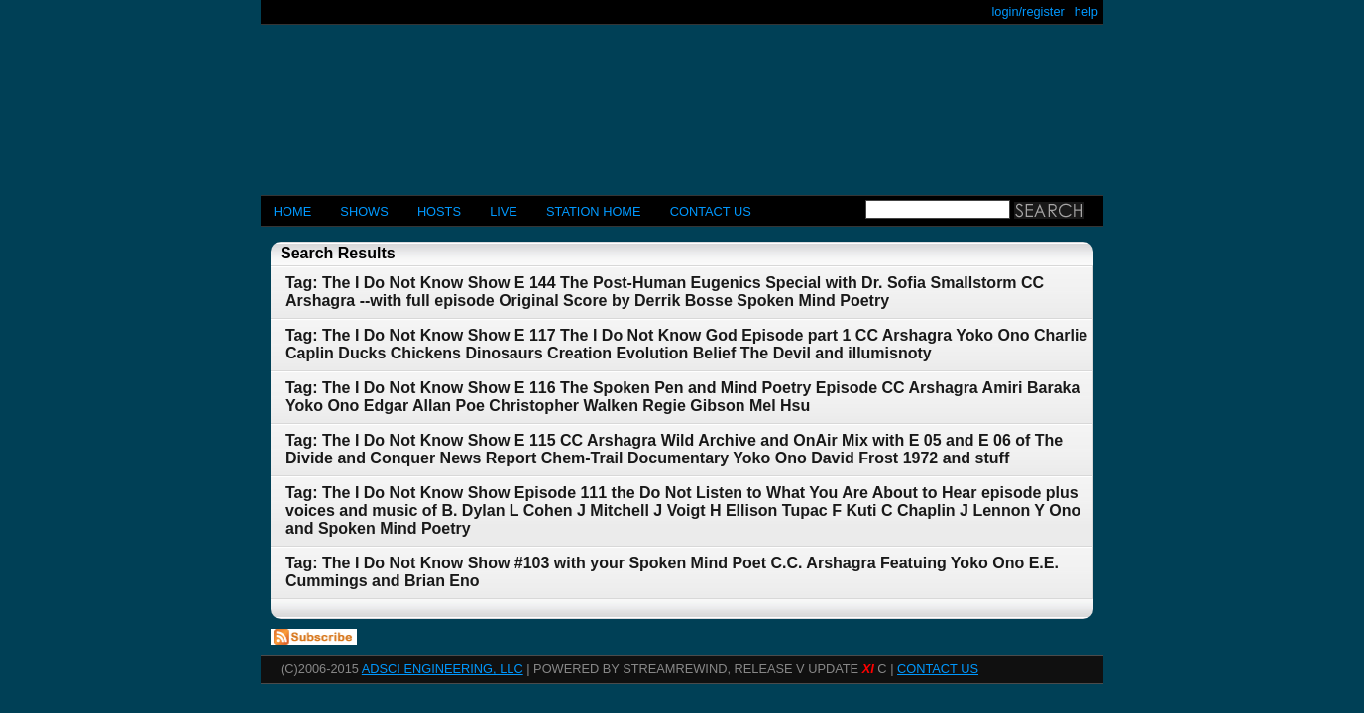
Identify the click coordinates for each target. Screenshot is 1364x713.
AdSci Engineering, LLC (442, 669)
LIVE (503, 211)
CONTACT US (710, 211)
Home (292, 211)
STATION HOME (593, 211)
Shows (364, 211)
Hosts (439, 211)
